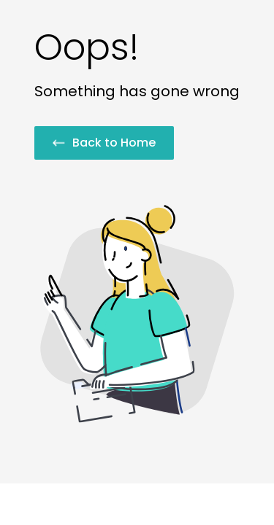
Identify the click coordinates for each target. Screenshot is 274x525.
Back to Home (104, 142)
